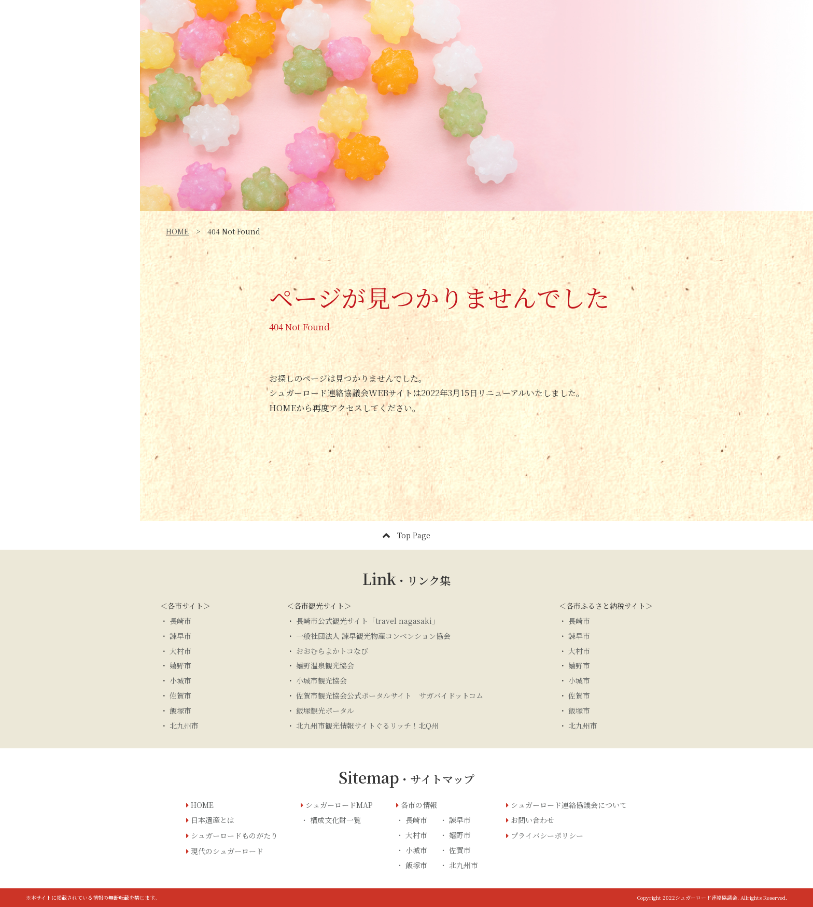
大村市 (180, 651)
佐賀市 (180, 695)
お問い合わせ (70, 303)
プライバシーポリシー (547, 835)
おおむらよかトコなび (332, 651)
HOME (177, 231)
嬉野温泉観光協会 (325, 665)
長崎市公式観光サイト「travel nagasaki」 (367, 621)
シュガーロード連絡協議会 (68, 243)
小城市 (180, 680)
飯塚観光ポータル (325, 710)
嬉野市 (180, 665)
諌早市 (460, 820)
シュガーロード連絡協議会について (569, 805)
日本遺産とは (43, 153)
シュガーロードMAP (57, 221)
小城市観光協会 (321, 680)
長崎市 (180, 621)
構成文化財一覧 (335, 820)
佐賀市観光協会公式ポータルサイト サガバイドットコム (389, 695)
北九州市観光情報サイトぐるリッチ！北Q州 (367, 725)
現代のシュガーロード (59, 198)
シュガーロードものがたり (68, 176)
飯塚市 (180, 710)
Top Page (406, 535)
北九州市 (184, 725)
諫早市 (180, 636)
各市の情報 (419, 805)
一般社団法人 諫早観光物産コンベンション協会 (373, 636)
